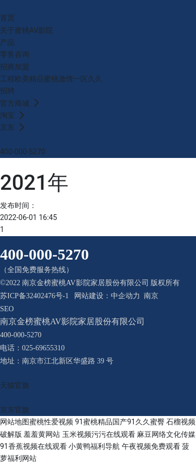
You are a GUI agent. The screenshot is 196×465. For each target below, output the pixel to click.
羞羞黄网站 (42, 434)
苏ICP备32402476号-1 (34, 296)
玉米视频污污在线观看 (98, 434)
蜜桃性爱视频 (51, 422)
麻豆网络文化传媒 (166, 434)
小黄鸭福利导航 (94, 446)
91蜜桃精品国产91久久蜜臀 (119, 422)
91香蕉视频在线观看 (33, 446)
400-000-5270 (22, 152)
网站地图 (14, 422)
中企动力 (125, 296)
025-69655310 (43, 348)
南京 (151, 296)
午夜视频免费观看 (151, 446)
